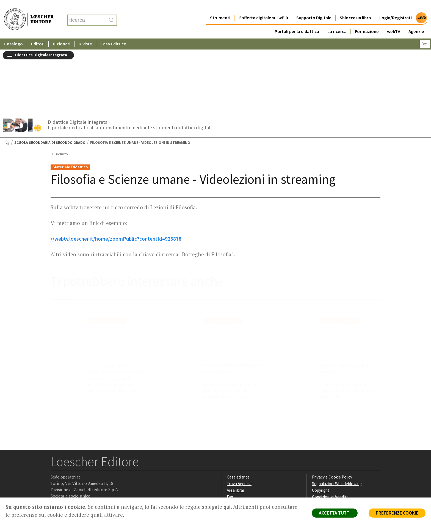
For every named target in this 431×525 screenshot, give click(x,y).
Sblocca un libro (355, 7)
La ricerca (337, 20)
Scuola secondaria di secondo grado (49, 77)
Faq (230, 431)
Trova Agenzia (239, 418)
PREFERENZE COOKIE (397, 513)
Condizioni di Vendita (330, 431)
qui (227, 507)
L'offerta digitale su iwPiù (263, 7)
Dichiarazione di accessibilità (337, 444)
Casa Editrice (114, 33)
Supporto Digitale (313, 7)
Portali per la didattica (296, 20)
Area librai (235, 424)
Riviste (85, 33)
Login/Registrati (395, 7)
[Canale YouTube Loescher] (87, 463)
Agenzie (416, 20)
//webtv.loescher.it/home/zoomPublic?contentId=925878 (116, 173)
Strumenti (220, 7)
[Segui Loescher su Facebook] (55, 463)
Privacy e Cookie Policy (332, 411)
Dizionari (62, 33)
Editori (38, 33)
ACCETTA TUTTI (334, 513)
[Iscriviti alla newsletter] (98, 462)
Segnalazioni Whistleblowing (337, 418)
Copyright (320, 424)
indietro (59, 89)
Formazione (367, 20)
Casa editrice (238, 411)
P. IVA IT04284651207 (69, 485)
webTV (393, 20)
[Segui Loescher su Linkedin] (77, 463)
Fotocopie (321, 437)
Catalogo (13, 33)
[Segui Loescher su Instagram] (66, 463)
